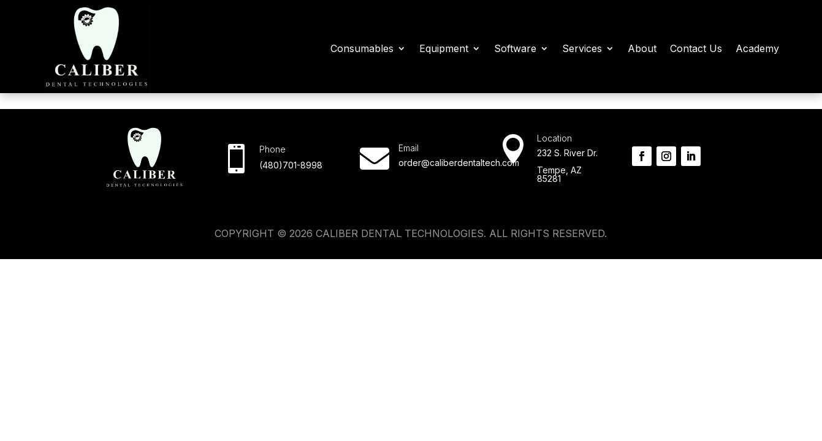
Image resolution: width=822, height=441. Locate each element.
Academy (757, 48)
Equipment (443, 48)
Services (582, 48)
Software (515, 48)
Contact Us (696, 48)
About (642, 48)
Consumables (362, 48)
